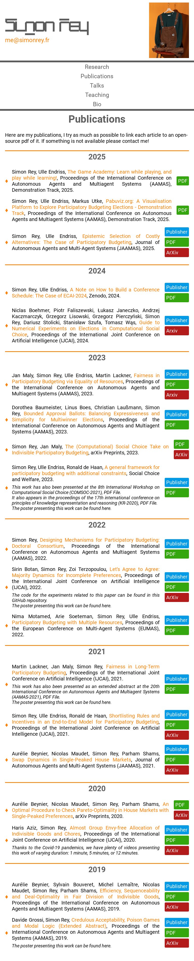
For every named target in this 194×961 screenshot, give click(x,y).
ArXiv (172, 256)
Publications (97, 77)
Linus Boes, (79, 411)
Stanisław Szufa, (84, 326)
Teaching (97, 97)
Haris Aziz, (26, 832)
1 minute (78, 856)
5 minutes (99, 856)
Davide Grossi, (28, 924)
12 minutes (127, 856)
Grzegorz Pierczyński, (118, 320)
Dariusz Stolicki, (43, 326)
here (106, 512)
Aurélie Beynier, (32, 757)
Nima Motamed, (33, 620)
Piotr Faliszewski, (76, 314)
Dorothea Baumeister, (38, 411)
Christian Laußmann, (119, 411)
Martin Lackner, (115, 379)
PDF (182, 185)
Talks (97, 87)
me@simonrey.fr (27, 40)
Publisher (176, 236)
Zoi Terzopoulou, (89, 573)
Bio (97, 108)
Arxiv (172, 335)
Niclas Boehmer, (32, 314)
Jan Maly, (24, 379)
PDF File (112, 496)
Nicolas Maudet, (72, 757)
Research (97, 67)
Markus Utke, (89, 205)
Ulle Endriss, (53, 176)
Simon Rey (46, 27)
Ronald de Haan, (86, 471)
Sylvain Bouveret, (76, 888)
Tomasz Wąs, (122, 326)
